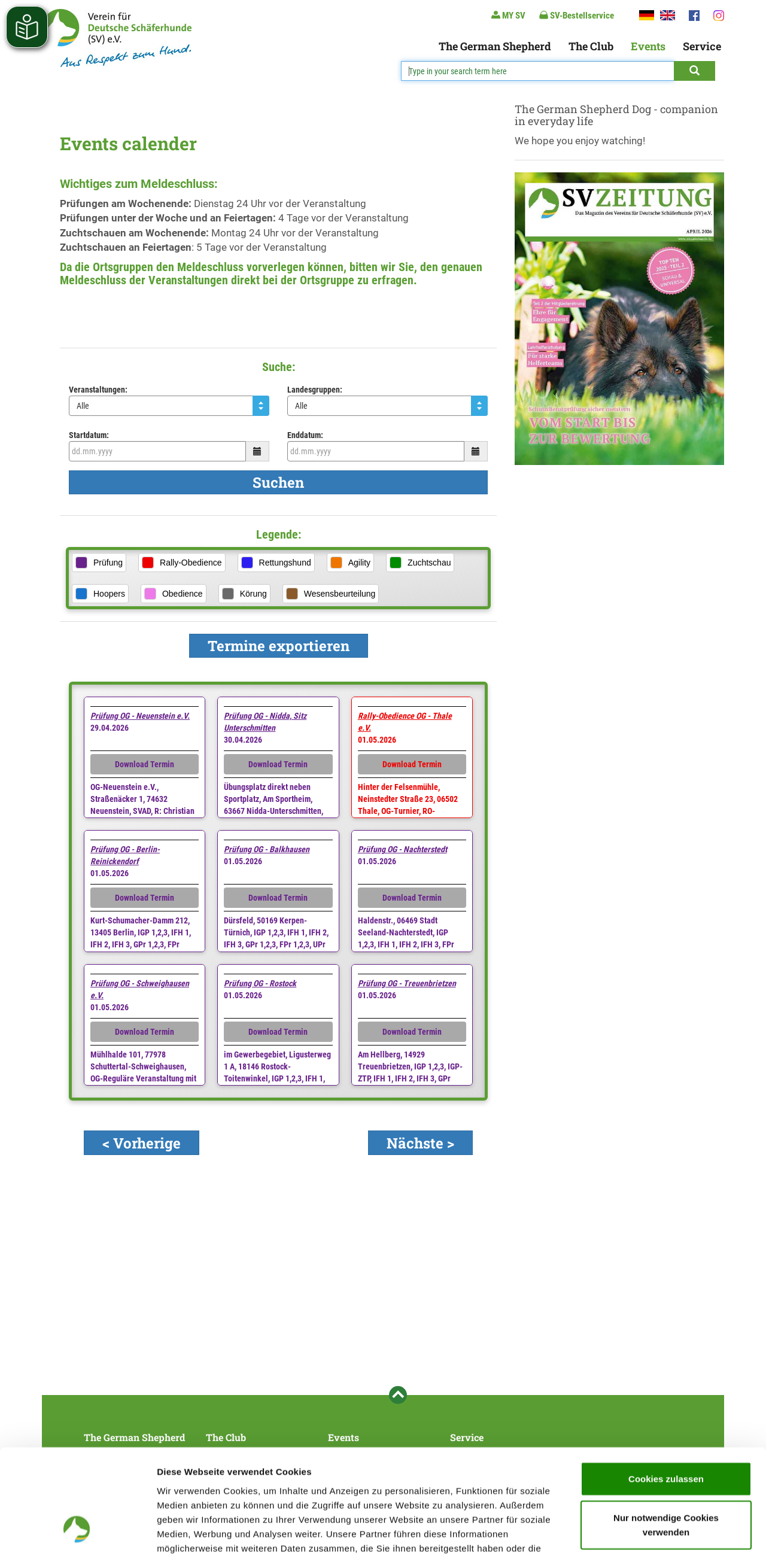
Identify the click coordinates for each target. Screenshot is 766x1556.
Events (648, 46)
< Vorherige (141, 1143)
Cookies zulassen (666, 1386)
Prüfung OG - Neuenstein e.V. (140, 716)
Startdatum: (89, 435)
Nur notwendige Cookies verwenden (666, 1432)
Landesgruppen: (314, 389)
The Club (591, 46)
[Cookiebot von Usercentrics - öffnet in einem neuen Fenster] (77, 1533)
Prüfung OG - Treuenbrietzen (407, 983)
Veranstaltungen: (98, 389)
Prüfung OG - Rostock (260, 983)
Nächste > (420, 1143)
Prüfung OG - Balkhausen (266, 849)
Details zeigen (636, 1532)
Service (702, 46)
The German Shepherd (495, 46)
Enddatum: (305, 435)
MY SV (508, 15)
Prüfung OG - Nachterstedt (402, 849)
